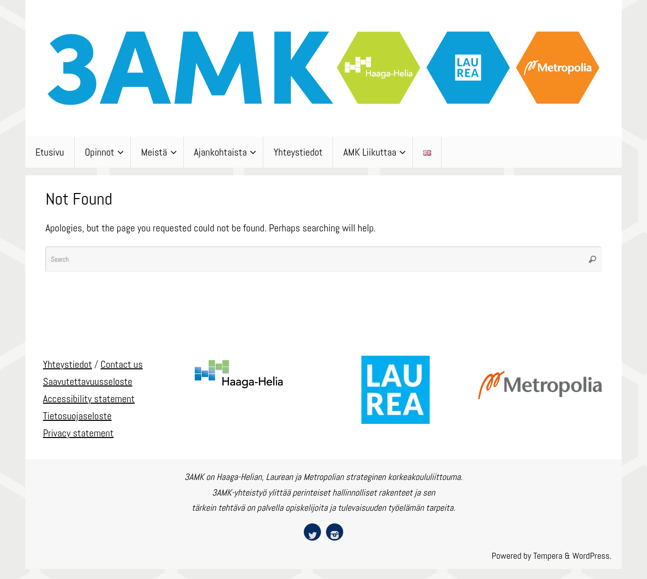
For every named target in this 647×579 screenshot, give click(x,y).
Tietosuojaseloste (77, 415)
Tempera (548, 555)
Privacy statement (78, 433)
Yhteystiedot (67, 364)
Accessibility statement (89, 398)
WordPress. (592, 555)
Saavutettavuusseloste (87, 381)
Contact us (122, 364)
